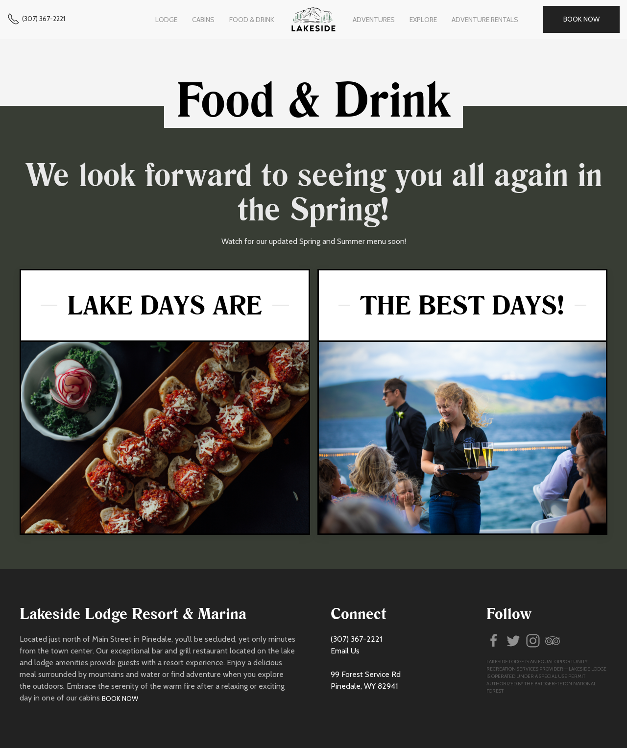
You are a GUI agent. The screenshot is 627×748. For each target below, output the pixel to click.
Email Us (345, 650)
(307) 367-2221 (43, 18)
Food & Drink (251, 19)
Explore (423, 19)
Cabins (203, 19)
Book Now (581, 19)
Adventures (374, 19)
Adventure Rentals (485, 19)
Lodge (166, 19)
